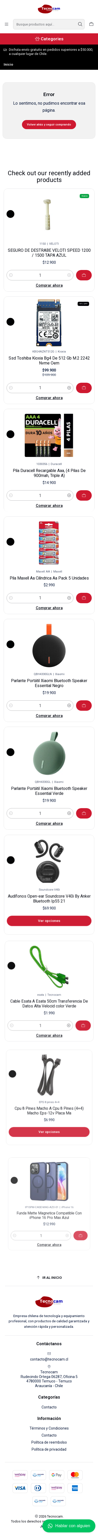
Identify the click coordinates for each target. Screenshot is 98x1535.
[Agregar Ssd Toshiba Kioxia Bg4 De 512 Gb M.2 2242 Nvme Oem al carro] (71, 373)
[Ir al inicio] (49, 1277)
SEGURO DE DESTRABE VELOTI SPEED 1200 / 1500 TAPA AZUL (49, 249)
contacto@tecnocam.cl (49, 1356)
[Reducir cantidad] (21, 265)
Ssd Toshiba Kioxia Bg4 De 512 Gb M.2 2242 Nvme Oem (49, 357)
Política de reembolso (49, 1442)
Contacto (49, 1407)
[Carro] (91, 24)
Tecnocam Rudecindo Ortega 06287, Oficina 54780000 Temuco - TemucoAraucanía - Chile (49, 1376)
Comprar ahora (49, 272)
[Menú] (6, 24)
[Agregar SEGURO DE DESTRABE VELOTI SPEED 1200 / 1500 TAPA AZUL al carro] (74, 265)
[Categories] (49, 39)
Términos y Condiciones (49, 1428)
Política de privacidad (49, 1449)
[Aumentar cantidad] (63, 265)
